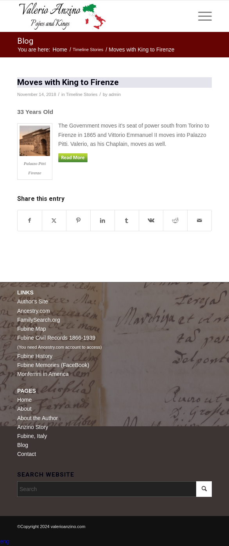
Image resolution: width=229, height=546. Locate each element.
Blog (25, 41)
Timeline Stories (82, 94)
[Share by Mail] (199, 220)
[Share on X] (54, 220)
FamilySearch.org (38, 320)
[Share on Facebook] (30, 220)
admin (115, 94)
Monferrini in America (43, 374)
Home (24, 400)
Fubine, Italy (32, 436)
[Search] (114, 489)
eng (4, 541)
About (24, 409)
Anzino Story (32, 427)
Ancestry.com (33, 311)
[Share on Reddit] (175, 220)
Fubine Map (31, 329)
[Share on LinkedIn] (102, 220)
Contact (26, 454)
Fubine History (34, 356)
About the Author (37, 418)
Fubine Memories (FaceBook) (53, 365)
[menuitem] (201, 16)
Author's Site (32, 301)
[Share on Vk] (151, 220)
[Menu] (201, 16)
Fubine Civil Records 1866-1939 (56, 338)
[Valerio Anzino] (95, 16)
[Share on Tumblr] (127, 220)
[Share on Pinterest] (78, 220)
